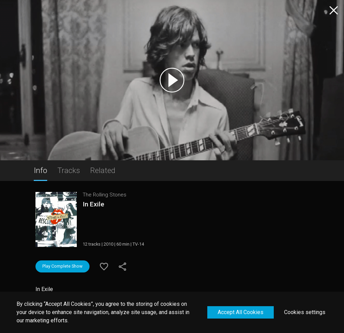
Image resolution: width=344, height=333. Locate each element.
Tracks (69, 170)
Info (40, 170)
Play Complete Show (62, 266)
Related (102, 170)
